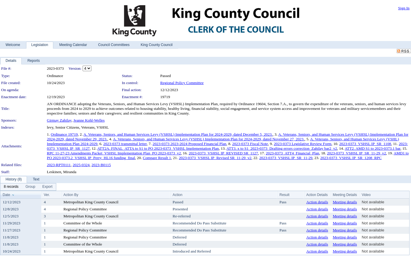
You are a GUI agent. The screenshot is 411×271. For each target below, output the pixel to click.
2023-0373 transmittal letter (125, 144)
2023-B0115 (101, 165)
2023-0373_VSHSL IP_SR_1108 (365, 144)
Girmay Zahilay (59, 120)
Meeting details (345, 202)
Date (6, 195)
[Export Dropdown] (47, 186)
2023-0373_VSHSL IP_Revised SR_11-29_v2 (215, 158)
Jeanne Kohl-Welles (89, 120)
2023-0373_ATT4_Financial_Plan (292, 153)
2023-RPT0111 (59, 165)
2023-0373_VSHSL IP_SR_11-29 (286, 158)
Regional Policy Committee (182, 83)
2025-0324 (81, 165)
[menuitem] (11, 186)
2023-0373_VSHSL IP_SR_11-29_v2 (356, 153)
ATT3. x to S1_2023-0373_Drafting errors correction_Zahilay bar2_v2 (281, 148)
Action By (71, 195)
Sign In (404, 8)
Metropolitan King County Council (91, 202)
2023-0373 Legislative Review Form (303, 144)
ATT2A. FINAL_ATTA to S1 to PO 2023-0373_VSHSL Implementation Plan (158, 148)
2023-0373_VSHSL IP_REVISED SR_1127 (223, 153)
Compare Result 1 (157, 158)
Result (284, 195)
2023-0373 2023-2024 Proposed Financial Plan (189, 144)
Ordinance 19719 (64, 134)
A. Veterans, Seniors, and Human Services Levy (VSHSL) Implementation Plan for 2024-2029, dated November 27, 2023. (208, 139)
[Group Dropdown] (30, 186)
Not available (373, 202)
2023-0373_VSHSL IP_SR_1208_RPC (350, 158)
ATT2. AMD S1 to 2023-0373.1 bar (372, 148)
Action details (317, 202)
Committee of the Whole (83, 223)
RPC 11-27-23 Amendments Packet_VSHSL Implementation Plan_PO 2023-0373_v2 (114, 153)
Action (177, 195)
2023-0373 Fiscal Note (250, 144)
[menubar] (28, 187)
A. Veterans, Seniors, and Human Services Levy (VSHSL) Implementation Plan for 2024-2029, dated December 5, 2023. (178, 134)
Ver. (47, 195)
